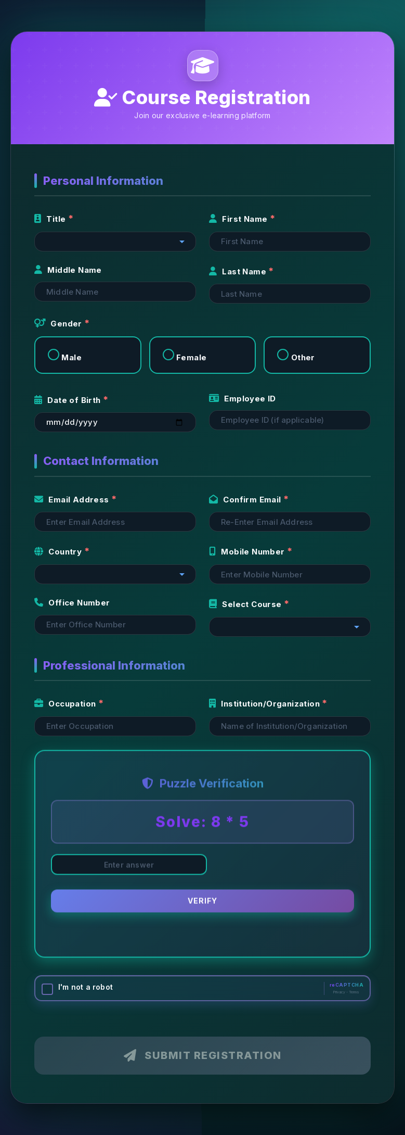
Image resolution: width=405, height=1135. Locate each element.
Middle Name (68, 270)
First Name (239, 219)
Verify (202, 901)
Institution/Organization (265, 704)
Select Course (246, 604)
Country (59, 552)
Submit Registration (203, 1055)
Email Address (72, 500)
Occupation (66, 704)
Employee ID (242, 398)
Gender (59, 324)
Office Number (72, 603)
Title (51, 219)
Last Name (238, 271)
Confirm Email (246, 500)
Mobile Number (248, 552)
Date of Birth (68, 400)
